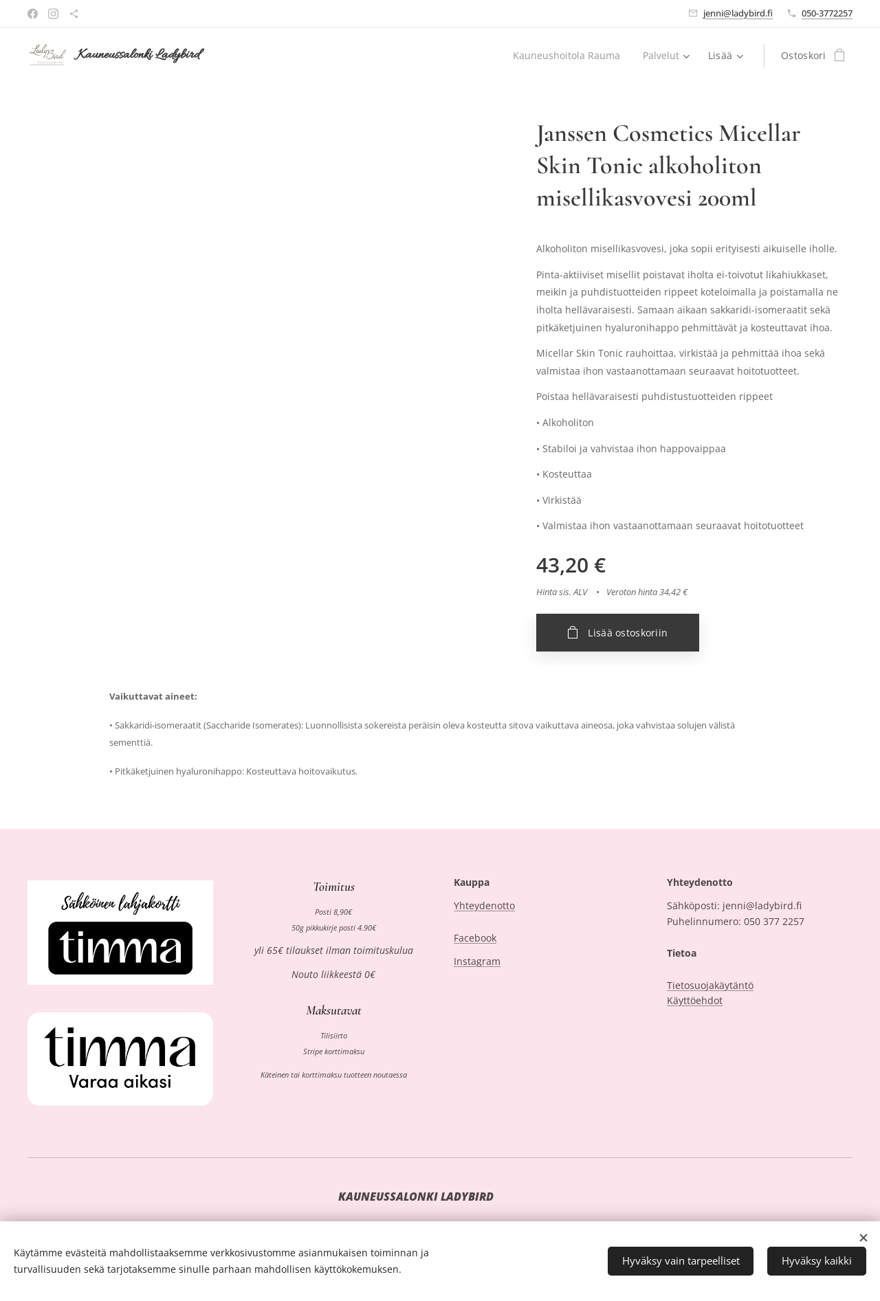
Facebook (475, 937)
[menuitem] (567, 55)
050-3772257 (827, 13)
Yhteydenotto (484, 906)
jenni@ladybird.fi (738, 13)
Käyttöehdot (695, 1000)
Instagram (477, 961)
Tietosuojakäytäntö (710, 985)
